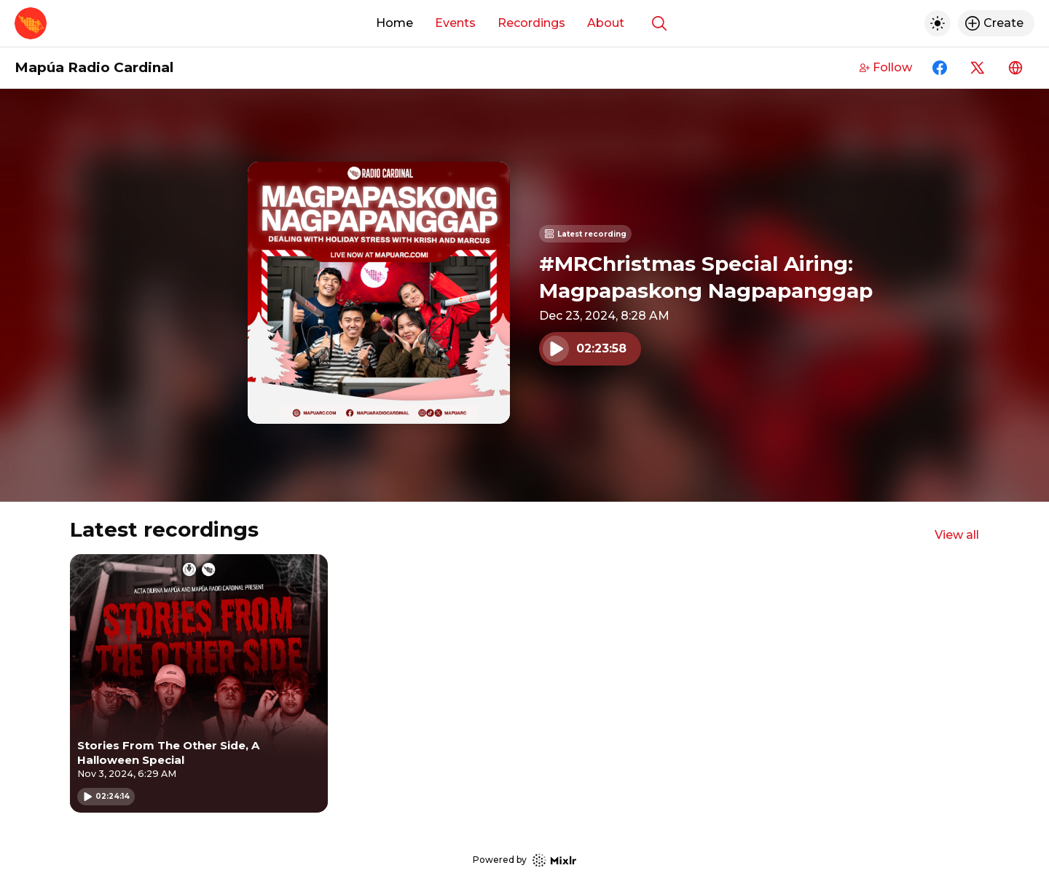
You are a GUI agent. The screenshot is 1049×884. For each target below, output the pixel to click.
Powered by (524, 860)
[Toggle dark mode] (937, 23)
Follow (886, 67)
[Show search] (659, 23)
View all (957, 535)
